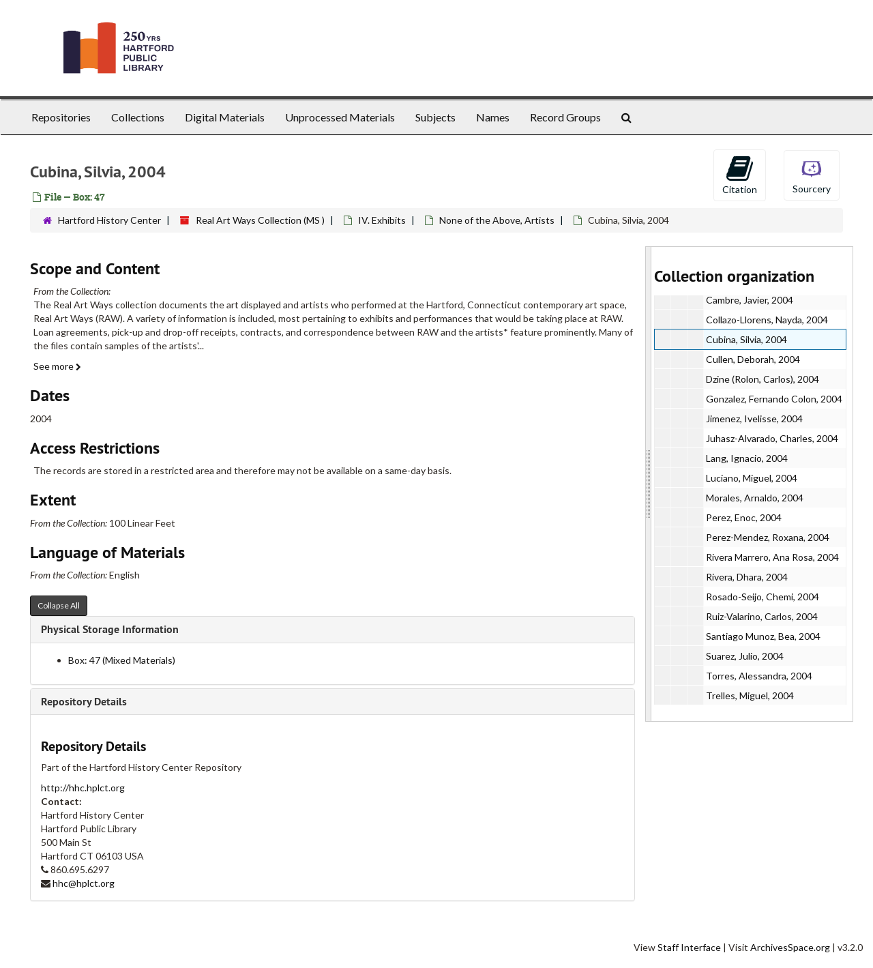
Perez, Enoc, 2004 (744, 517)
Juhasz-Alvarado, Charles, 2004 (772, 438)
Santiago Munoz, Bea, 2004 (763, 636)
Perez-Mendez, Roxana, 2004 (767, 537)
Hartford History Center (109, 220)
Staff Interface (689, 947)
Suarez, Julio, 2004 (745, 656)
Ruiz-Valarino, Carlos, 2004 (762, 616)
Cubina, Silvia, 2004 (746, 339)
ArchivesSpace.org (790, 947)
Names (492, 117)
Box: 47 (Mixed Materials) (121, 660)
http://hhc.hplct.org (83, 787)
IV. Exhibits (382, 220)
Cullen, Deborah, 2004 (753, 359)
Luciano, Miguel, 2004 (751, 478)
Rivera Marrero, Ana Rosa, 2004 (772, 557)
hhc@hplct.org (84, 883)
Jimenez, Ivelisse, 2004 (754, 418)
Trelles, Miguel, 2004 (750, 695)
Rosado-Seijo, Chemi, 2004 (762, 596)
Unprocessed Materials (340, 117)
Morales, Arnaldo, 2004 (754, 497)
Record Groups (565, 117)
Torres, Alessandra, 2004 (759, 675)
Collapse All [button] (59, 605)
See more (57, 366)
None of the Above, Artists (496, 220)
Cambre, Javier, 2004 (749, 300)
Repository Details (84, 701)
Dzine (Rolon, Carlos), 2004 (762, 379)
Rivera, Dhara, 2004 (747, 577)
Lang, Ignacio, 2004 (747, 458)
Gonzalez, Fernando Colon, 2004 (774, 399)
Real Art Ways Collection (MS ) (260, 220)
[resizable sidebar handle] (648, 484)
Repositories (61, 117)
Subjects (435, 117)
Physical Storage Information (110, 629)
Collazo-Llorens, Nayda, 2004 (767, 319)
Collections (137, 117)
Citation (739, 174)
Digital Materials (225, 117)
